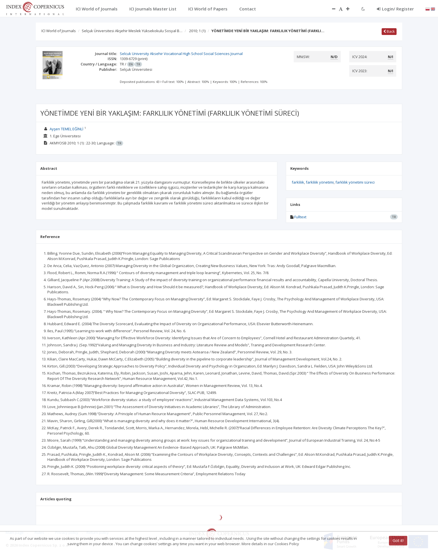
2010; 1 (197, 30)
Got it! (398, 540)
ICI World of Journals (58, 30)
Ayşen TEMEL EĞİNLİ (66, 128)
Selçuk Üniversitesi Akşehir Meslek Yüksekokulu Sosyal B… (132, 30)
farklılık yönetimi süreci (355, 182)
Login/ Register (395, 9)
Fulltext (300, 216)
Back (389, 31)
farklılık (298, 182)
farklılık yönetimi (320, 182)
